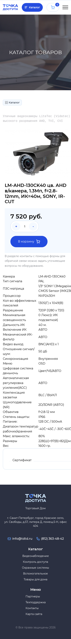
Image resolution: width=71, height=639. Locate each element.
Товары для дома (35, 579)
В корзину (29, 241)
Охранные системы (35, 567)
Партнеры (33, 596)
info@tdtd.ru (22, 538)
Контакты (32, 608)
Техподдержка (36, 602)
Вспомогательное (35, 573)
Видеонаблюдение (35, 556)
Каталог (34, 7)
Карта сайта (34, 614)
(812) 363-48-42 (52, 538)
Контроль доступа (35, 562)
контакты (26, 256)
